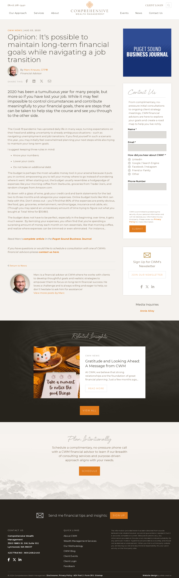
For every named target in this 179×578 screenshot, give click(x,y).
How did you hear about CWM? (147, 155)
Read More (96, 388)
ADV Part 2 (78, 575)
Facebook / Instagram (144, 166)
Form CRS (89, 575)
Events (124, 13)
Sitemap (99, 575)
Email (132, 142)
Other (135, 174)
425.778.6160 (15, 552)
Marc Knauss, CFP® (36, 69)
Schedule (89, 471)
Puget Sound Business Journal (71, 238)
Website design (150, 575)
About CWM (70, 536)
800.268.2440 (32, 552)
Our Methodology (73, 546)
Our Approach (18, 13)
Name (132, 129)
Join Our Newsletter (147, 274)
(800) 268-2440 (16, 5)
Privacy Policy (65, 575)
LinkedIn (137, 159)
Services (39, 13)
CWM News (15, 30)
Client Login (154, 5)
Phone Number (137, 181)
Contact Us (155, 13)
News (138, 13)
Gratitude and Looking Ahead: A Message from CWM (112, 363)
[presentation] (148, 197)
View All (89, 410)
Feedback (69, 566)
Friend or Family (141, 170)
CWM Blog (69, 551)
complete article (33, 238)
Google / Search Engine (145, 163)
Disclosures (52, 575)
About (55, 13)
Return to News (17, 265)
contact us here (49, 252)
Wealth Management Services (80, 541)
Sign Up (119, 515)
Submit (137, 228)
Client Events (71, 556)
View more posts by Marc (49, 293)
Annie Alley (147, 310)
